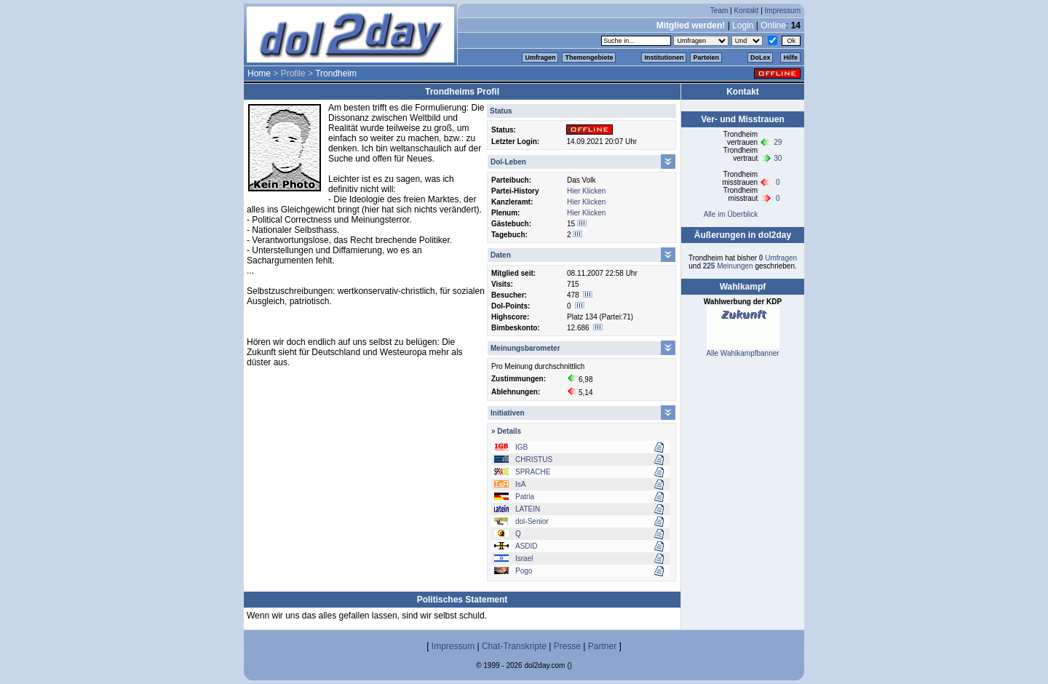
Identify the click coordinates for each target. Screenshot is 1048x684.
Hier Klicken (586, 191)
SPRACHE (532, 472)
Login (742, 25)
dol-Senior (532, 521)
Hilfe (790, 57)
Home (259, 73)
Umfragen (540, 57)
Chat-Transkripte (514, 646)
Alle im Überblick (731, 214)
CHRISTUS (533, 460)
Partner (602, 646)
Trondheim (336, 73)
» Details (506, 431)
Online (773, 25)
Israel (524, 558)
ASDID (526, 546)
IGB (521, 447)
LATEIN (527, 509)
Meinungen (728, 266)
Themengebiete (589, 57)
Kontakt (746, 11)
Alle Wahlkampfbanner (742, 353)
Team (719, 11)
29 (778, 142)
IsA (520, 484)
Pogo (523, 571)
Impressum (783, 11)
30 (778, 158)
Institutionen (663, 57)
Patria (524, 497)
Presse (567, 646)
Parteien (706, 57)
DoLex (760, 57)
